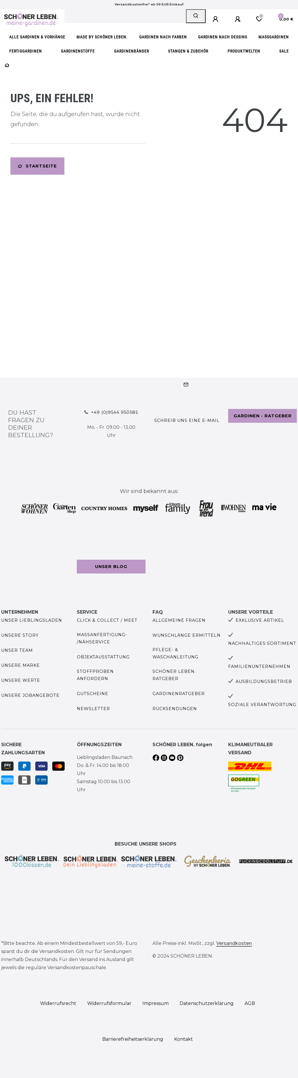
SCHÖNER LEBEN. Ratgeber (174, 675)
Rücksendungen (174, 708)
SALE (284, 51)
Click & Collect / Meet (107, 620)
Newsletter (93, 708)
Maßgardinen (273, 37)
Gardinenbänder (131, 51)
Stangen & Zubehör (188, 51)
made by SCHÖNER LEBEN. (102, 37)
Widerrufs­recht (58, 1003)
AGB (250, 1003)
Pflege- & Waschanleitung (175, 653)
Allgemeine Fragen (179, 620)
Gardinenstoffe (78, 51)
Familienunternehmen (259, 666)
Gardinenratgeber (178, 693)
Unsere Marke (20, 665)
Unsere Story (20, 635)
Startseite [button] (37, 166)
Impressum (155, 1003)
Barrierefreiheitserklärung (132, 1039)
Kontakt (183, 1039)
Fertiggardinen (25, 51)
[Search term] (125, 16)
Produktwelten (244, 51)
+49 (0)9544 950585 (114, 412)
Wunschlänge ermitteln (186, 635)
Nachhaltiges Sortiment (262, 643)
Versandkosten (234, 943)
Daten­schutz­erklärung (207, 1003)
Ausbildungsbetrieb (264, 681)
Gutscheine (92, 693)
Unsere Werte (20, 680)
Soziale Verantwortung (262, 704)
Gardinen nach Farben (163, 37)
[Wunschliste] (259, 19)
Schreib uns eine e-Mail (186, 420)
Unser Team (17, 650)
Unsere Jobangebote (30, 695)
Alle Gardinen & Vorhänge (37, 37)
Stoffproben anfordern (95, 675)
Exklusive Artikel (260, 620)
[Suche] (196, 16)
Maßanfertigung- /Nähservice (102, 638)
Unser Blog (111, 566)
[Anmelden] (216, 19)
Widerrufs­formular (109, 1003)
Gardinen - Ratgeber (263, 415)
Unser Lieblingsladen (31, 620)
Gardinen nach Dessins (222, 37)
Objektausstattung (103, 657)
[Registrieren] (238, 19)
